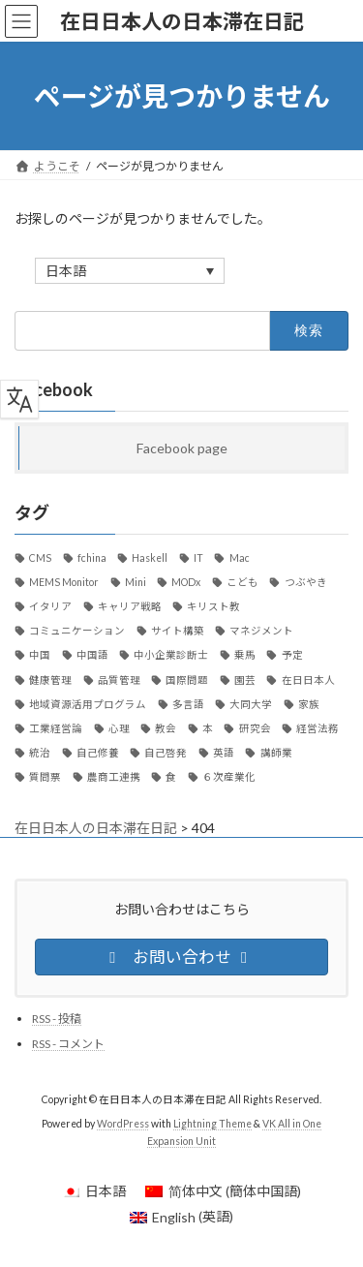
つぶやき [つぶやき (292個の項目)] (306, 582)
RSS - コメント (68, 1043)
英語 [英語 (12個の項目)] (223, 752)
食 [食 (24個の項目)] (171, 777)
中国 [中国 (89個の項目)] (39, 656)
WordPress (123, 1123)
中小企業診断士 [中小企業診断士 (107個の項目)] (171, 656)
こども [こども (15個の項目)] (242, 582)
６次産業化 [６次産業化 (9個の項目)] (229, 777)
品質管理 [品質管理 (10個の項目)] (119, 680)
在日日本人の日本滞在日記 (96, 827)
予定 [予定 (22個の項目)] (292, 656)
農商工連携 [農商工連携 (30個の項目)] (113, 777)
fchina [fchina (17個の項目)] (91, 558)
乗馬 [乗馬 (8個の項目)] (245, 656)
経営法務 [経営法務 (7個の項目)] (317, 728)
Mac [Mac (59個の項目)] (239, 558)
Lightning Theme (212, 1123)
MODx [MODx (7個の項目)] (185, 582)
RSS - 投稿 (56, 1017)
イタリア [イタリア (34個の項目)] (50, 606)
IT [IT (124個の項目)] (198, 558)
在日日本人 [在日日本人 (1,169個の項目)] (308, 680)
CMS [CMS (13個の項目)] (40, 558)
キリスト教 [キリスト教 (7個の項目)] (213, 606)
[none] (130, 271)
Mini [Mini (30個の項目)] (135, 582)
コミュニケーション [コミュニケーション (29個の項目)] (77, 630)
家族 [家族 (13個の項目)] (308, 704)
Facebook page (181, 448)
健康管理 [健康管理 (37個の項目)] (50, 680)
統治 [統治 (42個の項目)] (39, 752)
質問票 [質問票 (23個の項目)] (45, 777)
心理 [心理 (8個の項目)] (119, 728)
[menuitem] (130, 271)
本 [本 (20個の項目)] (207, 728)
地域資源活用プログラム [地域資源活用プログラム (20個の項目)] (87, 704)
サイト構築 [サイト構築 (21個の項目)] (177, 630)
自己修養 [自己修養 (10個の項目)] (97, 752)
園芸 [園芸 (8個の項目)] (245, 680)
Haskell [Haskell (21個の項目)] (149, 558)
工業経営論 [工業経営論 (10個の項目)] (55, 728)
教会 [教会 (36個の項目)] (165, 728)
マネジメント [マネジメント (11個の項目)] (261, 630)
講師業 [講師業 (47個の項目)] (276, 752)
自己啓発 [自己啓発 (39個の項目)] (165, 752)
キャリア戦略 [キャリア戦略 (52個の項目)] (130, 606)
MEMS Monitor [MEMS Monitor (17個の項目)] (64, 582)
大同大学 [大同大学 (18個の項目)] (250, 704)
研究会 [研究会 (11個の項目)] (255, 728)
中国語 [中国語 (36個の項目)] (92, 656)
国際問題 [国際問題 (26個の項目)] (187, 680)
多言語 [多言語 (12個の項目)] (188, 704)
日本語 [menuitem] (65, 271)
